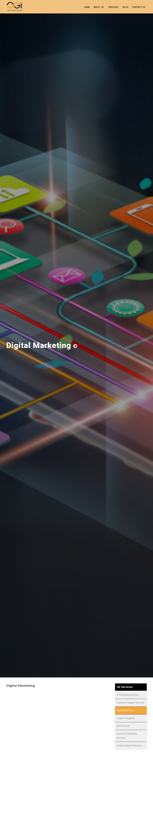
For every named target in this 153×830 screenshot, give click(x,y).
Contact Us (138, 7)
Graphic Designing (125, 718)
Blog (125, 7)
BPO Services (123, 726)
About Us (99, 7)
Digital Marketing (125, 710)
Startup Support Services (129, 745)
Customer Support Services (130, 702)
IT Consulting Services (128, 695)
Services (113, 7)
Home (87, 7)
